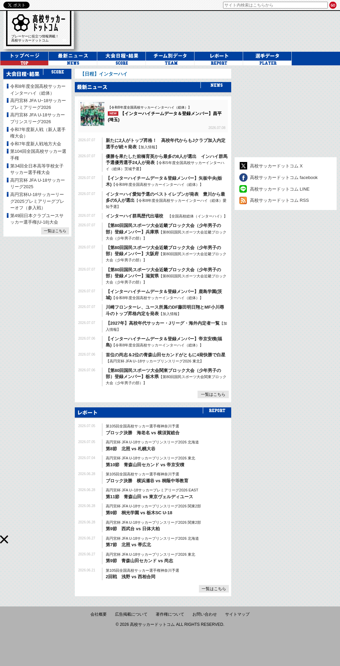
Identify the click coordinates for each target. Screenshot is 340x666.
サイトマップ (237, 614)
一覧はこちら (213, 394)
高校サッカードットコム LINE (280, 189)
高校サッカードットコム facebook (284, 177)
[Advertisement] (278, 111)
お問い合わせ (204, 614)
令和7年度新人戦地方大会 (35, 143)
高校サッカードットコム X (276, 165)
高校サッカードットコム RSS (279, 200)
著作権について (170, 614)
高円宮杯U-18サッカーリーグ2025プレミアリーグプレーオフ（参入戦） (37, 201)
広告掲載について (131, 614)
